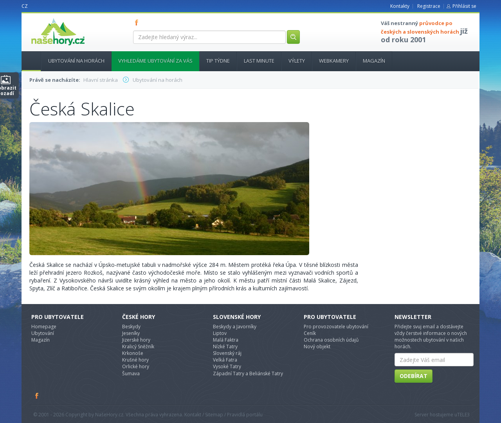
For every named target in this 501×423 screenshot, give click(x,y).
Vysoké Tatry (227, 366)
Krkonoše (132, 353)
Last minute (259, 60)
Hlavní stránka (28, 60)
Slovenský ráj (227, 353)
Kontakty (399, 6)
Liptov (220, 333)
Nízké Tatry (225, 346)
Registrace (428, 6)
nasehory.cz (44, 18)
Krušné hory (135, 359)
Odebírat (413, 376)
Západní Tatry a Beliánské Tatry (248, 373)
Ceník (310, 333)
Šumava (131, 373)
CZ (25, 6)
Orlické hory (135, 366)
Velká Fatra (225, 359)
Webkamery (334, 60)
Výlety (296, 60)
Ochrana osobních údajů (331, 340)
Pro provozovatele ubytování (336, 326)
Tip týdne (218, 60)
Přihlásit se (464, 6)
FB (138, 22)
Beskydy (131, 326)
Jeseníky (131, 333)
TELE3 (463, 414)
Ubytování (42, 333)
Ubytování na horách (76, 60)
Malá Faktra (225, 340)
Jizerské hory (136, 340)
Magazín (374, 60)
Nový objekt (317, 346)
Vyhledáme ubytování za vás (155, 60)
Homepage (43, 326)
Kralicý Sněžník (138, 346)
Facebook (37, 395)
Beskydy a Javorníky (234, 326)
